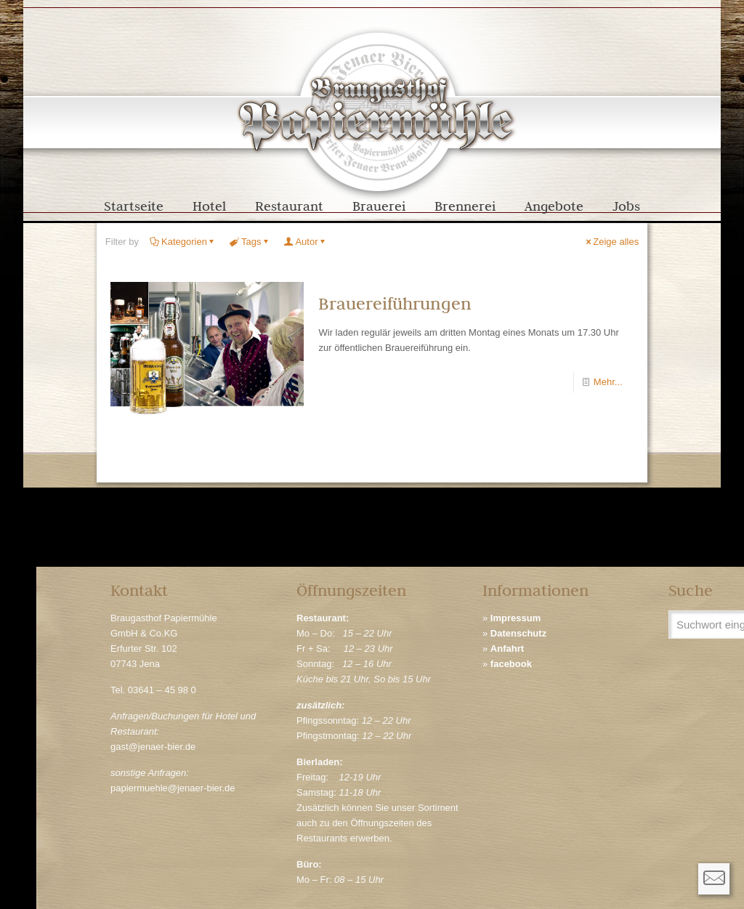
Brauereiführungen (395, 303)
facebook (511, 663)
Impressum (515, 618)
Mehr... (608, 381)
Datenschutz (518, 633)
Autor (305, 241)
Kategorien (183, 241)
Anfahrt (507, 648)
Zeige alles (611, 241)
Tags (250, 241)
